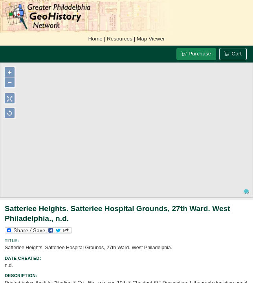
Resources (119, 39)
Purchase (196, 54)
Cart (233, 54)
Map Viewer (151, 39)
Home (95, 39)
